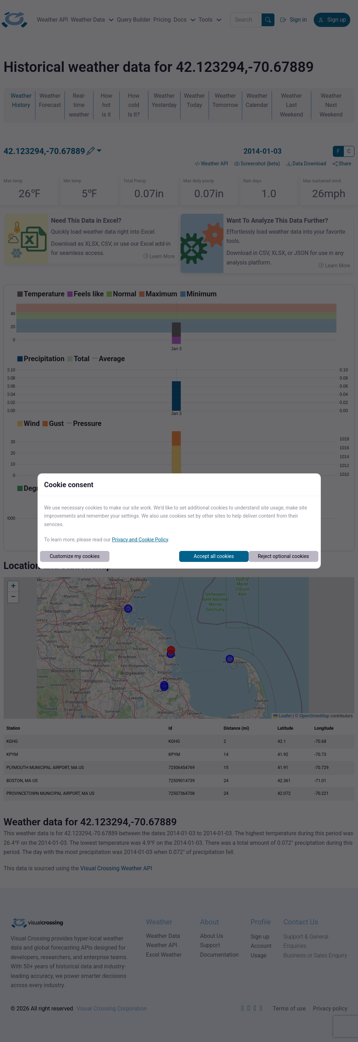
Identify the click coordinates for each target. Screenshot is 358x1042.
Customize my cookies (75, 556)
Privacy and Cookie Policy (140, 539)
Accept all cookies (214, 556)
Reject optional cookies (283, 556)
